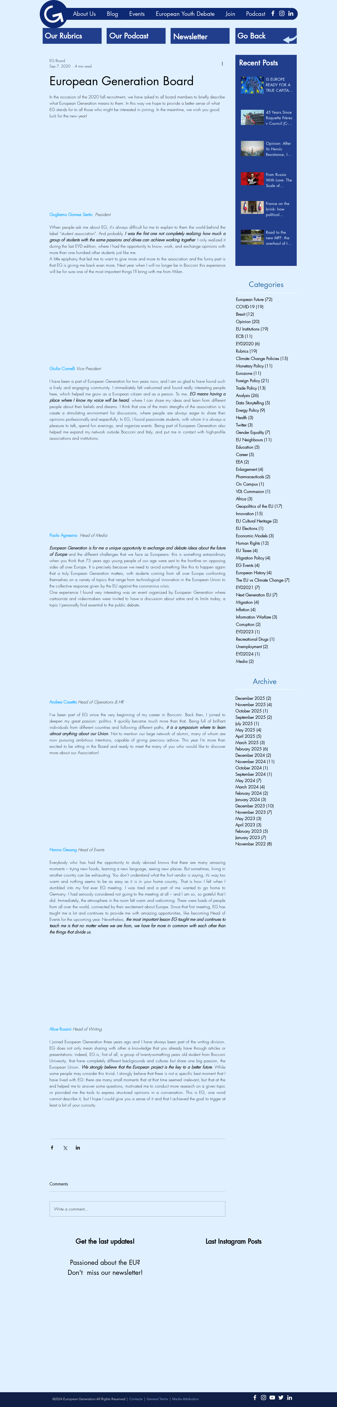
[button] (185, 1398)
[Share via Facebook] (51, 1147)
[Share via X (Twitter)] (64, 1147)
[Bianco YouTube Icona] (272, 1397)
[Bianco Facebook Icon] (272, 13)
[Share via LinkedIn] (77, 1147)
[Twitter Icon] (280, 1397)
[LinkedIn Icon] (290, 13)
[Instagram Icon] (281, 13)
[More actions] (222, 63)
